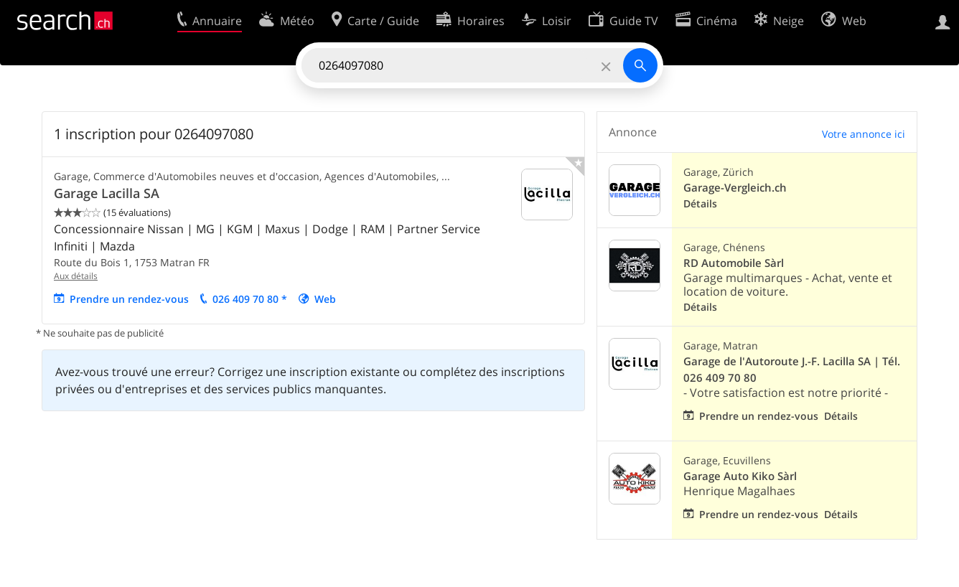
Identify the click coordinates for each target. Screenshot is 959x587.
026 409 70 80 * (249, 299)
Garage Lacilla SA (106, 193)
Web (325, 299)
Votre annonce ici (863, 134)
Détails (700, 203)
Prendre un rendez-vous (129, 299)
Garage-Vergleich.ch (735, 187)
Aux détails (76, 276)
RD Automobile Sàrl (733, 263)
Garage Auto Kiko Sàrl (740, 476)
